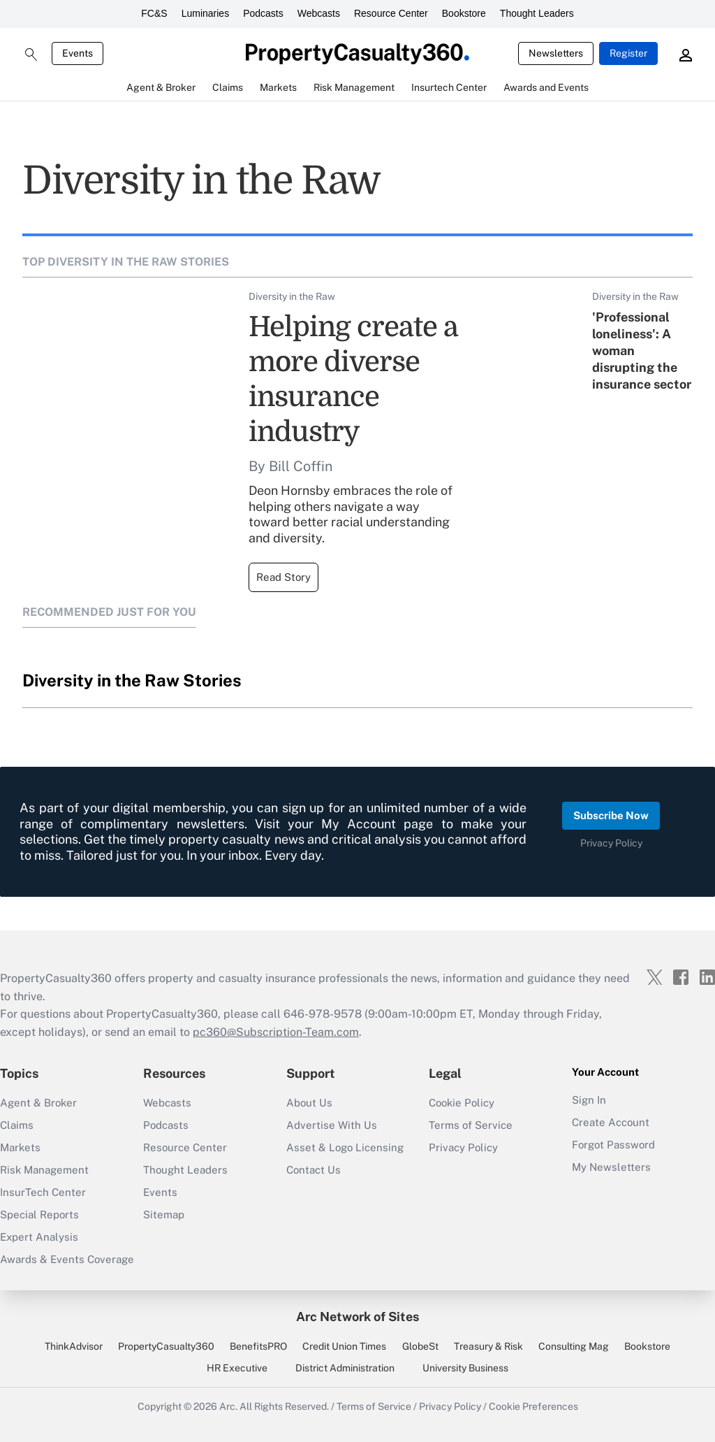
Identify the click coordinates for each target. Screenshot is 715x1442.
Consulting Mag (573, 1346)
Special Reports (39, 1214)
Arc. (228, 1406)
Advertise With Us (331, 1125)
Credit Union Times (344, 1346)
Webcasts (318, 13)
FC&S (154, 13)
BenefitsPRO (258, 1346)
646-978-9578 (322, 1014)
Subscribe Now (611, 815)
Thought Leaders (537, 13)
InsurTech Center (43, 1192)
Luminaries (205, 13)
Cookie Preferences (533, 1406)
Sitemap (163, 1214)
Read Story (283, 577)
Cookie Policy (461, 1103)
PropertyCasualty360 (166, 1346)
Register (628, 53)
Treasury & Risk (488, 1346)
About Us (309, 1103)
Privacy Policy (611, 843)
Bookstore (464, 13)
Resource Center (391, 13)
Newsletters (556, 53)
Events (77, 53)
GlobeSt (420, 1346)
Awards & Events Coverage (67, 1259)
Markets (20, 1147)
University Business (465, 1367)
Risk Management (44, 1170)
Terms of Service (471, 1125)
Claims (17, 1125)
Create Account (610, 1122)
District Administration (345, 1367)
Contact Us (313, 1170)
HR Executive (237, 1367)
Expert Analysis (39, 1237)
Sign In (589, 1100)
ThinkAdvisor (74, 1346)
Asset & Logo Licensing (345, 1147)
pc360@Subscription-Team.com (276, 1032)
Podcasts (263, 13)
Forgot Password (613, 1145)
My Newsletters (611, 1167)
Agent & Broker (38, 1103)
